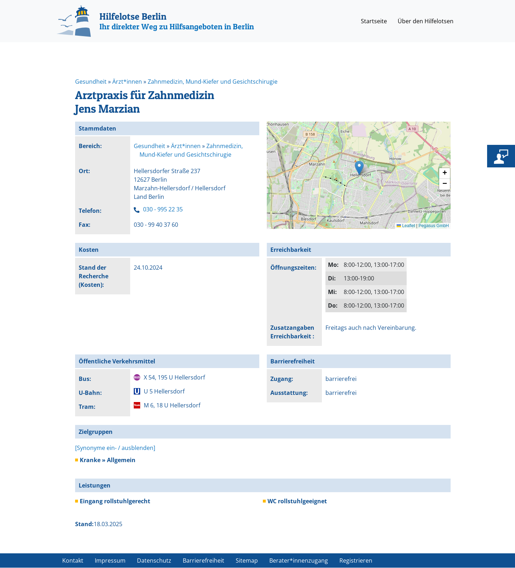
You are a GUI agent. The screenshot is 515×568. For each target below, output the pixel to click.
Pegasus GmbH (433, 225)
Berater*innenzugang (298, 560)
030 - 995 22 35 (163, 209)
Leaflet (406, 225)
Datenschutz (154, 560)
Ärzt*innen (127, 81)
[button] (359, 168)
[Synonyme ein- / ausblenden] (115, 448)
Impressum (110, 560)
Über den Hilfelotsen (425, 21)
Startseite (374, 21)
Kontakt (72, 560)
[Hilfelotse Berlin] (155, 21)
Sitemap (247, 560)
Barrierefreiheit (203, 560)
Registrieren (355, 560)
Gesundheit (91, 81)
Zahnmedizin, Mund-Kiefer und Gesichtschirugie (213, 81)
